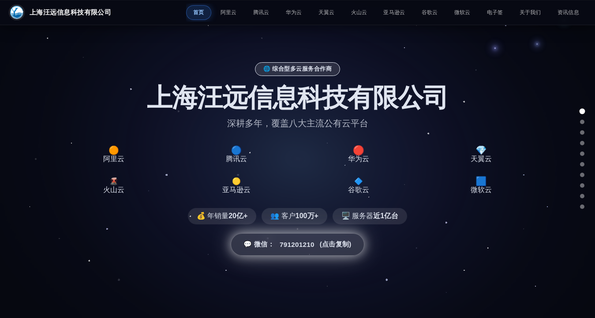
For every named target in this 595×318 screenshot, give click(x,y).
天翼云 (326, 12)
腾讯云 (261, 12)
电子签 (495, 12)
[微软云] (582, 196)
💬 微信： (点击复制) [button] (297, 245)
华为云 (294, 12)
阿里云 (229, 12)
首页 (198, 12)
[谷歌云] (582, 185)
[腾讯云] (582, 132)
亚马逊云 (394, 12)
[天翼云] (582, 153)
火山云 (359, 12)
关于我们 (530, 12)
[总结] (582, 206)
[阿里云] (582, 122)
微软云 (462, 12)
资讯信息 (568, 12)
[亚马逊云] (582, 175)
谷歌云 (430, 12)
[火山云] (582, 164)
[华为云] (582, 143)
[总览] (582, 111)
